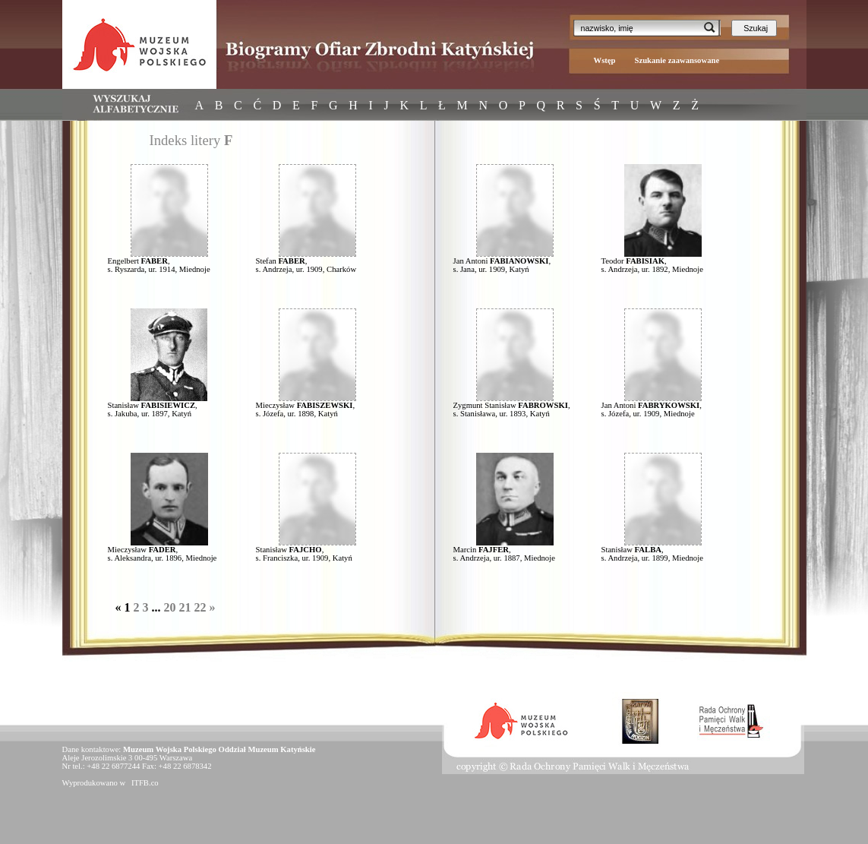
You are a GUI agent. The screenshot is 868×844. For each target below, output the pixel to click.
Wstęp (605, 60)
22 (200, 607)
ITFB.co (143, 783)
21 (185, 607)
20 (170, 607)
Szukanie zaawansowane (677, 60)
